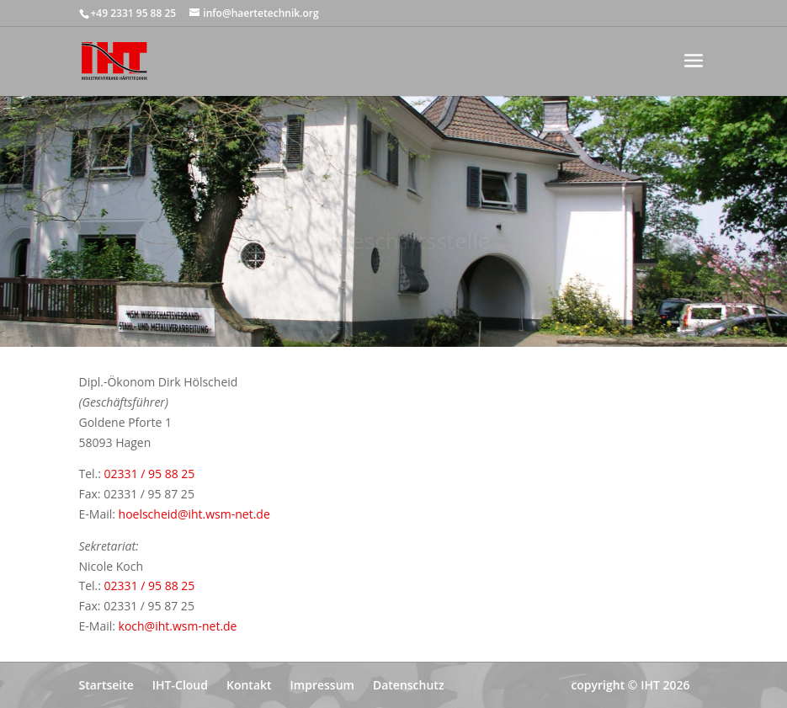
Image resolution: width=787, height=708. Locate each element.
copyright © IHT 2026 (630, 685)
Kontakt (249, 685)
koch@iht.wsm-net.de (178, 626)
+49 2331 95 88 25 (134, 13)
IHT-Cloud (180, 685)
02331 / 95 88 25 (149, 474)
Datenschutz (408, 685)
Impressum (322, 685)
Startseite (106, 685)
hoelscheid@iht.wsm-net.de (194, 514)
